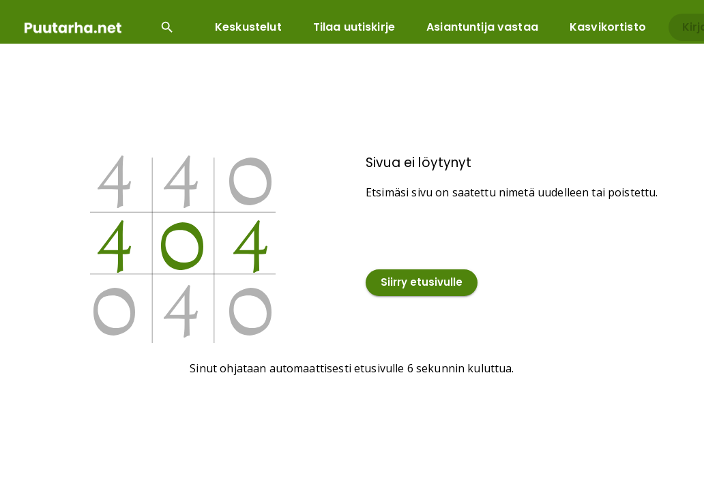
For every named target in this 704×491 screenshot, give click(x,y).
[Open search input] (167, 27)
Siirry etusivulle (422, 282)
